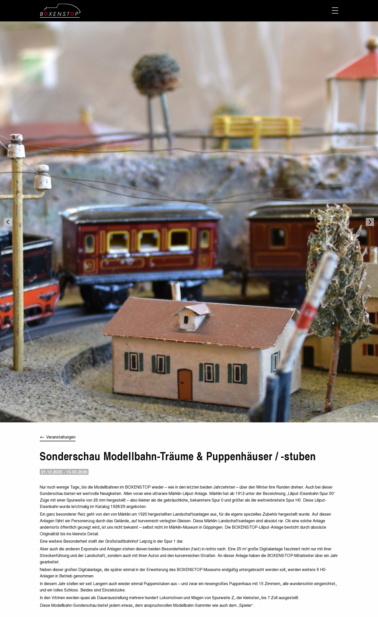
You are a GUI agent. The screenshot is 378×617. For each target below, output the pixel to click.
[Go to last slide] (8, 222)
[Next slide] (370, 222)
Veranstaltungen (60, 437)
